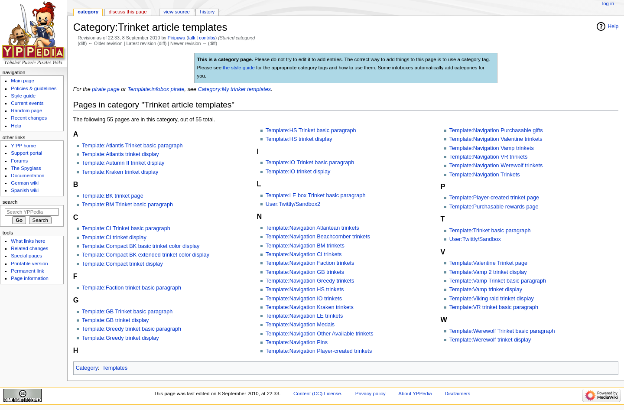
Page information (30, 278)
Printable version (29, 263)
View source (176, 11)
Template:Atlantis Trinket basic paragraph (132, 146)
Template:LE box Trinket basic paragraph (316, 195)
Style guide (23, 95)
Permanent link (27, 270)
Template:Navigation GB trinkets (305, 272)
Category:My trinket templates (234, 89)
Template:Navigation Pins (297, 342)
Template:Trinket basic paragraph (490, 231)
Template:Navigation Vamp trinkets (491, 148)
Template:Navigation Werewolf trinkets (496, 166)
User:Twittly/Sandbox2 (293, 204)
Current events (27, 103)
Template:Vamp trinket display (485, 289)
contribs (207, 37)
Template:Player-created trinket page (494, 198)
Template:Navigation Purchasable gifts (496, 130)
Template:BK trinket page (112, 196)
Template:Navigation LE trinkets (304, 316)
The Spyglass (26, 168)
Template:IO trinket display (298, 172)
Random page (26, 110)
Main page (22, 80)
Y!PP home (23, 145)
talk (191, 37)
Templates (114, 368)
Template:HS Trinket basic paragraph (311, 130)
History (207, 11)
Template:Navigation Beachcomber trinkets (318, 237)
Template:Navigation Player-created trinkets (319, 351)
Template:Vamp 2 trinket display (488, 272)
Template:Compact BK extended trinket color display (145, 255)
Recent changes (29, 117)
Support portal (26, 153)
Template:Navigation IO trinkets (304, 299)
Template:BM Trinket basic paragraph (127, 205)
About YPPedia (415, 393)
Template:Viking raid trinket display (491, 299)
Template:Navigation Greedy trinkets (310, 281)
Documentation (27, 175)
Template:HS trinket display (299, 139)
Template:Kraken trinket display (120, 172)
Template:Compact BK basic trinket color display (141, 246)
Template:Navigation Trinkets (484, 175)
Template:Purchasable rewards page (494, 207)
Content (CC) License (317, 393)
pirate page (106, 89)
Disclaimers (457, 393)
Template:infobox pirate (155, 89)
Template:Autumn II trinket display (123, 163)
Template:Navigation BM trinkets (305, 246)
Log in (608, 3)
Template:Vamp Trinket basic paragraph (497, 281)
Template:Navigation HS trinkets (305, 289)
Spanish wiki (25, 190)
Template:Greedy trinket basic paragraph (131, 329)
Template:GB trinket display (115, 320)
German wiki (25, 182)
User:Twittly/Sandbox (475, 239)
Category (87, 368)
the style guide (239, 67)
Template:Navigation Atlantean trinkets (312, 228)
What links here (28, 241)
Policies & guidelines (33, 88)
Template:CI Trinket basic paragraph (126, 228)
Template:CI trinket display (114, 237)
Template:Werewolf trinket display (490, 340)
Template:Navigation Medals (300, 325)
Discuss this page (128, 11)
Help (613, 26)
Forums (19, 160)
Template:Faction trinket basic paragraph (131, 288)
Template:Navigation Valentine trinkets (496, 139)
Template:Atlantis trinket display (120, 154)
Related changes (29, 248)
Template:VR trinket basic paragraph (493, 307)
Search (10, 202)
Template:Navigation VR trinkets (488, 157)
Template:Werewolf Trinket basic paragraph (502, 331)
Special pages (26, 255)
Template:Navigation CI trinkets (304, 254)
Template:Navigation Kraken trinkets (310, 307)
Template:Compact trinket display (122, 264)
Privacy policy (370, 393)
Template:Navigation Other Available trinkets (320, 334)
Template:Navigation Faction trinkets (310, 263)
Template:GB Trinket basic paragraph (127, 312)
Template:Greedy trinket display (120, 338)
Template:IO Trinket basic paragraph (310, 162)
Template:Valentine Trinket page (488, 263)
